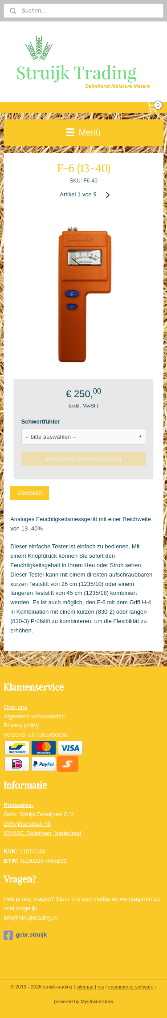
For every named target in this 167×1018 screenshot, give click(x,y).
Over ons (15, 707)
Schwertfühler (40, 421)
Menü (83, 132)
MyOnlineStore (97, 1001)
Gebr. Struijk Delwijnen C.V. (39, 814)
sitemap (85, 986)
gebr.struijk (25, 935)
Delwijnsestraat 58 (27, 823)
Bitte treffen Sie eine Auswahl (83, 458)
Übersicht (29, 492)
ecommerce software (131, 986)
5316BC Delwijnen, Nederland (42, 833)
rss (101, 986)
